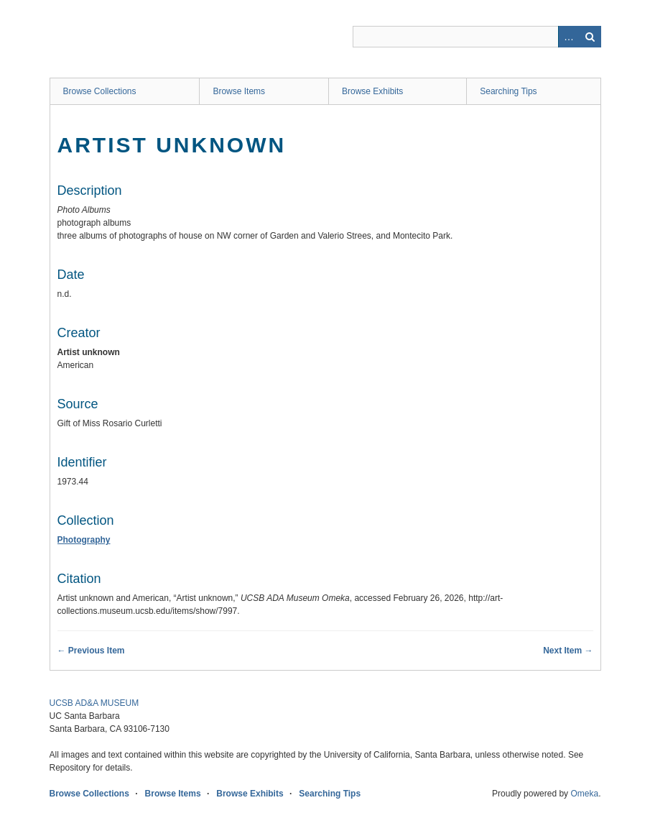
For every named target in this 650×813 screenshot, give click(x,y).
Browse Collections (99, 91)
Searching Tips (508, 91)
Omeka (584, 794)
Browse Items (239, 91)
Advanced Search (569, 36)
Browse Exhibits (372, 91)
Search (590, 36)
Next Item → (568, 651)
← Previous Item (91, 651)
